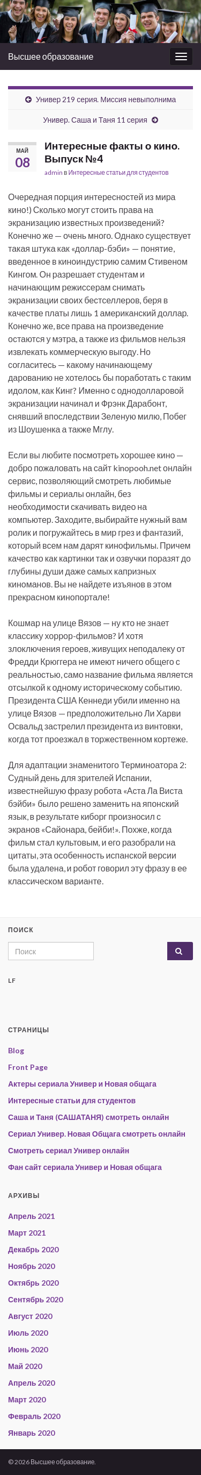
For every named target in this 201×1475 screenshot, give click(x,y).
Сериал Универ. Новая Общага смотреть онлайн (96, 1133)
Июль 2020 (28, 1332)
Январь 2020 (31, 1432)
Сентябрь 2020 (35, 1299)
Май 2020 (25, 1366)
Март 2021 (27, 1232)
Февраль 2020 (34, 1416)
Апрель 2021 (31, 1216)
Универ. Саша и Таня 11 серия (95, 119)
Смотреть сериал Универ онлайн (68, 1150)
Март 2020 (27, 1399)
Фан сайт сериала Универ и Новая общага (85, 1167)
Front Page (28, 1067)
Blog (16, 1050)
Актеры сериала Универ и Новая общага (82, 1083)
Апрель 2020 (31, 1382)
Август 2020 (30, 1316)
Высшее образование (50, 56)
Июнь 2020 (28, 1349)
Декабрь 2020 (33, 1249)
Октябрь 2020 (33, 1282)
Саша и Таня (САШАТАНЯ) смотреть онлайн (88, 1117)
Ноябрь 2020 (31, 1266)
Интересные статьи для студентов (118, 172)
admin (53, 172)
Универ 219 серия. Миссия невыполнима (106, 99)
